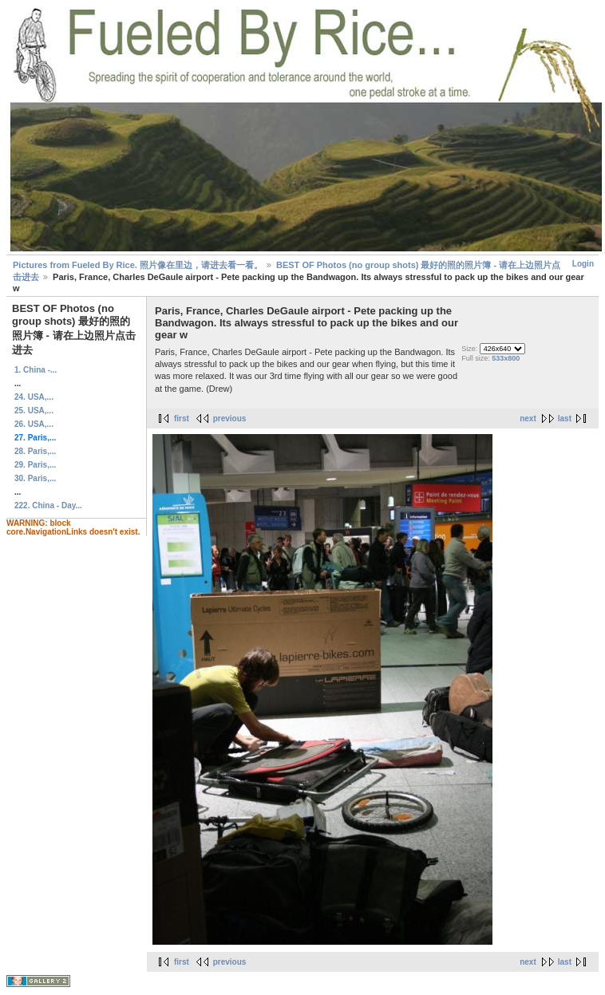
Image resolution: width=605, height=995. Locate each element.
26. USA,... (33, 424)
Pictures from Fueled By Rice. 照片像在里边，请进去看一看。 (138, 265)
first (181, 418)
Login (583, 263)
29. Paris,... (35, 464)
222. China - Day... (48, 505)
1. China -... (35, 369)
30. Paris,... (35, 478)
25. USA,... (33, 410)
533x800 (506, 358)
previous (230, 418)
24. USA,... (33, 397)
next (528, 418)
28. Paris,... (35, 451)
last (564, 418)
